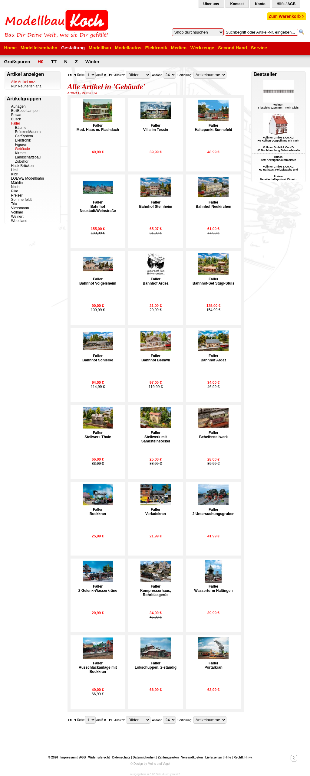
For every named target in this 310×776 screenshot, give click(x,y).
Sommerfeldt (21, 199)
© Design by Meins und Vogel (150, 763)
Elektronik (156, 47)
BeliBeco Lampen (25, 111)
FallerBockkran (98, 511)
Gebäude (22, 149)
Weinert (17, 216)
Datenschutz (121, 757)
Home (10, 47)
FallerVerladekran (155, 511)
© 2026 (53, 757)
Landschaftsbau (28, 157)
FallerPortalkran (213, 665)
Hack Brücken (22, 166)
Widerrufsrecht (99, 757)
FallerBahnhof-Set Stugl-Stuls (213, 281)
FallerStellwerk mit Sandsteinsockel (155, 437)
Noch (15, 187)
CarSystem (24, 136)
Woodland (19, 221)
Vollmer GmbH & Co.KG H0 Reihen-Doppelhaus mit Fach (278, 139)
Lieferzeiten (213, 757)
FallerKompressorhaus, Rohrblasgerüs (155, 590)
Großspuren (17, 61)
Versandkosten (192, 757)
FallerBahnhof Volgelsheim (97, 281)
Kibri (14, 174)
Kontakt (237, 4)
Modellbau (100, 47)
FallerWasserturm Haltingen (213, 588)
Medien (179, 47)
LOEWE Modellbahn (27, 178)
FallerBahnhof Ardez (156, 281)
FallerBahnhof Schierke (97, 358)
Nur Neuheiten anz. (26, 86)
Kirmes (20, 153)
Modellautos (128, 47)
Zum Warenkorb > (286, 16)
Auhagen (18, 106)
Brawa (16, 115)
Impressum (69, 757)
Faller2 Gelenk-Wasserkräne (97, 588)
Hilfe (228, 757)
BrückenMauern (28, 132)
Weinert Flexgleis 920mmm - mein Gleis (278, 106)
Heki (14, 170)
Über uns (211, 4)
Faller (15, 123)
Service (259, 47)
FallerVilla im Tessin (155, 127)
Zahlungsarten (168, 757)
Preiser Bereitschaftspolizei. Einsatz (278, 178)
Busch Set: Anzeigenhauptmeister (278, 158)
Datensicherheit (144, 757)
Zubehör (22, 161)
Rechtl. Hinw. (242, 757)
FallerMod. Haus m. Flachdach (98, 127)
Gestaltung (73, 47)
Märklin (17, 183)
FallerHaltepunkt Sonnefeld (213, 127)
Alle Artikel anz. (23, 82)
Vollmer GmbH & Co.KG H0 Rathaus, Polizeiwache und (278, 168)
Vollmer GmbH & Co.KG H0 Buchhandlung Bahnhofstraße (278, 149)
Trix (14, 204)
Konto (260, 4)
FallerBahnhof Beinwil (155, 358)
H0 (40, 61)
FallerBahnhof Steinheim (155, 204)
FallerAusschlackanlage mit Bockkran (98, 667)
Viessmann (20, 208)
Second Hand (232, 47)
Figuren (21, 144)
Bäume (21, 128)
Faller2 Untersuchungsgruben (214, 511)
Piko (14, 191)
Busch (16, 119)
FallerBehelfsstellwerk (213, 435)
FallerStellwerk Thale (97, 435)
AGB (82, 757)
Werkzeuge (202, 47)
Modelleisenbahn (39, 47)
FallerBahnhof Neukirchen (213, 204)
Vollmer (17, 212)
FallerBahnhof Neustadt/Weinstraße (98, 206)
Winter (92, 61)
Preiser (17, 195)
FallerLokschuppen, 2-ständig (155, 665)
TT (54, 61)
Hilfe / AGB (286, 4)
